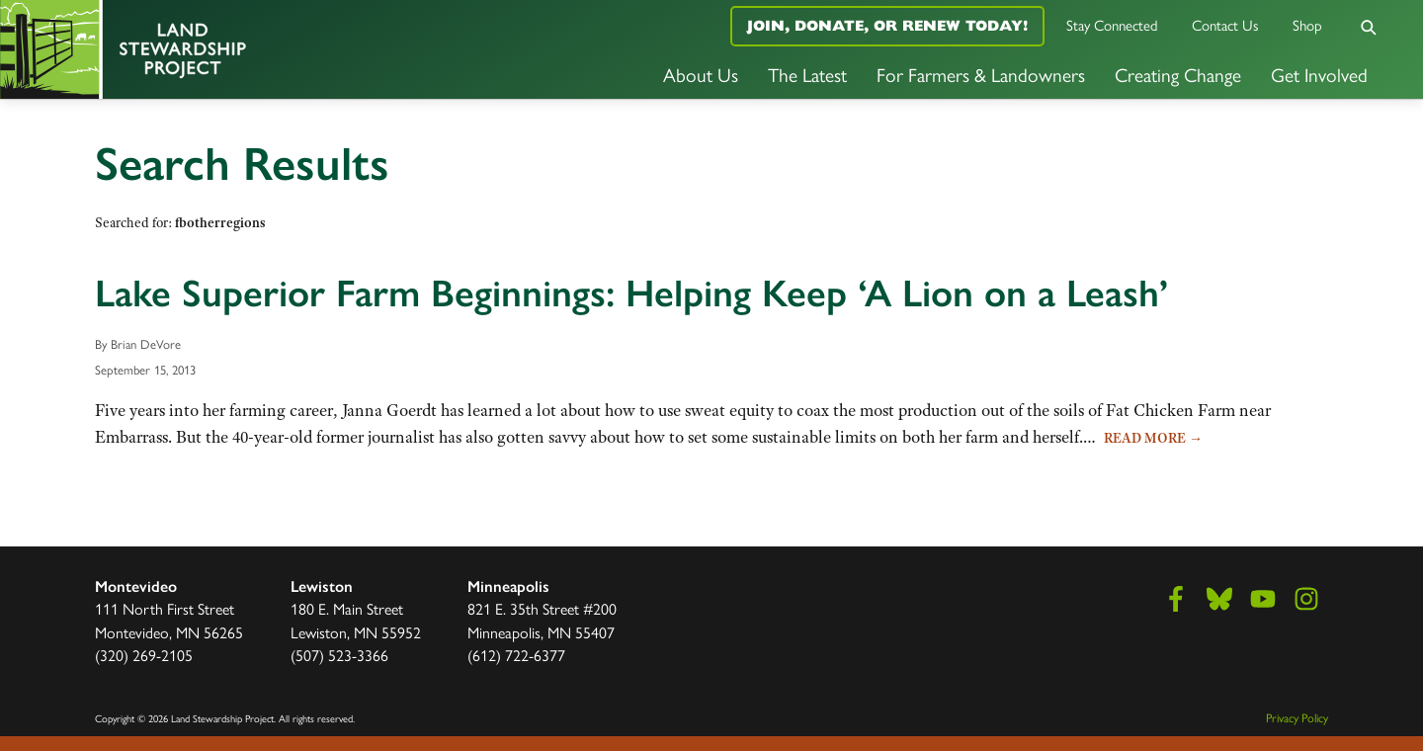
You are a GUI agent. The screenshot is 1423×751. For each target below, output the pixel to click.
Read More (1153, 438)
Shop (1307, 24)
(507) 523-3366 (339, 654)
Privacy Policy (1297, 717)
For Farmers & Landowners (981, 74)
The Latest (807, 74)
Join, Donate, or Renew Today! (887, 25)
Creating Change (1178, 74)
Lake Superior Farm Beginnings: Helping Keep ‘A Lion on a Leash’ (631, 293)
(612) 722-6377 (516, 654)
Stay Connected (1112, 24)
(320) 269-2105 (144, 654)
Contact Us (1225, 24)
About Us (700, 74)
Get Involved (1319, 74)
